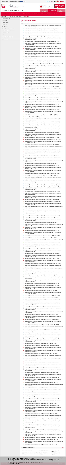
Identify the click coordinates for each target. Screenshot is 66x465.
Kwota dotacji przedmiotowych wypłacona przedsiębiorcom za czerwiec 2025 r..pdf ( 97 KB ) (42, 405)
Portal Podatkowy (5, 26)
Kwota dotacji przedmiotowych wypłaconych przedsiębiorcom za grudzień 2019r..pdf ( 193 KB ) (42, 215)
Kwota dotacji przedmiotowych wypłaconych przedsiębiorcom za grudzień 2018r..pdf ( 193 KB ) (42, 149)
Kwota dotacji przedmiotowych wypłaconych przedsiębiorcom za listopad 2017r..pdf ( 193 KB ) (42, 86)
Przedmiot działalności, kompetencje (8, 30)
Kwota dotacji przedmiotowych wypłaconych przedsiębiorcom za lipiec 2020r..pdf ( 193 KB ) (41, 248)
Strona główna (3, 16)
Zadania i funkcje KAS (6, 18)
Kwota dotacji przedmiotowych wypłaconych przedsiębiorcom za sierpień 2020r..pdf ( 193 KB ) (42, 253)
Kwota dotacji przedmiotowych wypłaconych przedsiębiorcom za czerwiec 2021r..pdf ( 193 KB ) (42, 295)
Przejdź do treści (12, 1)
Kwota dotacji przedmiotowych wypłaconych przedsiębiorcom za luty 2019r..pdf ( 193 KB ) (41, 163)
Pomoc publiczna (26, 16)
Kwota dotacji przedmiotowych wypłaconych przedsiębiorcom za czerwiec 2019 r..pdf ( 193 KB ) (42, 184)
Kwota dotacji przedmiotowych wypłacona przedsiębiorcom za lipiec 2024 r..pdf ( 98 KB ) (41, 353)
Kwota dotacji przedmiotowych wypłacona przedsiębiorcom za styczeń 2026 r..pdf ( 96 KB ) (41, 439)
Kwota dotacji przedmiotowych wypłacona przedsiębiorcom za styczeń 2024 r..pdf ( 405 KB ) (42, 324)
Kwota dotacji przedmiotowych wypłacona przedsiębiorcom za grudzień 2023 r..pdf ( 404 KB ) (42, 319)
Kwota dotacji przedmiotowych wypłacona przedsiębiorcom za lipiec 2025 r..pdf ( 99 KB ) (41, 413)
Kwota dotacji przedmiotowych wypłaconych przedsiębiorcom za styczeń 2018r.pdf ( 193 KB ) (42, 97)
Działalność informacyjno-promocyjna (8, 28)
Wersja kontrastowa (5, 1)
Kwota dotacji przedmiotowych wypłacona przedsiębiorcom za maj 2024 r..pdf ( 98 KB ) (41, 343)
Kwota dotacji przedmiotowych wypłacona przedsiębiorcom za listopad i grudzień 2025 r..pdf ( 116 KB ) (44, 437)
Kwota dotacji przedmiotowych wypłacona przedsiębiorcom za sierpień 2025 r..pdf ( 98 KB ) (41, 418)
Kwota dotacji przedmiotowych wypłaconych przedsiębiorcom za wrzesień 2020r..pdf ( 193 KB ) (42, 258)
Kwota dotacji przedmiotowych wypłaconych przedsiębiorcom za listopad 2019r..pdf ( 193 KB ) (42, 209)
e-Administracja (4, 20)
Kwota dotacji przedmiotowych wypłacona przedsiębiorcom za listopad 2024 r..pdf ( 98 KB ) (41, 372)
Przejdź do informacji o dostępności (21, 1)
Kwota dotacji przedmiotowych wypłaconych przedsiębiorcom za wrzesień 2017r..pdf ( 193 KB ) (42, 73)
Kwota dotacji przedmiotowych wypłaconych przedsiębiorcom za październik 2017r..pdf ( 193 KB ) (43, 75)
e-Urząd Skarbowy (5, 22)
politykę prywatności (15, 463)
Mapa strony (17, 1)
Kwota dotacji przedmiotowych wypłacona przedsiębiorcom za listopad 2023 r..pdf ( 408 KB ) (42, 314)
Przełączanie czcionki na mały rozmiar (24, 1)
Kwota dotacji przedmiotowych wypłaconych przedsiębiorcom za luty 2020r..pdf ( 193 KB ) (41, 222)
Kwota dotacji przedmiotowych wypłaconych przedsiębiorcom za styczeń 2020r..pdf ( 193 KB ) (42, 217)
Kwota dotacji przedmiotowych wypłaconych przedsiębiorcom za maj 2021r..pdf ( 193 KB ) (41, 290)
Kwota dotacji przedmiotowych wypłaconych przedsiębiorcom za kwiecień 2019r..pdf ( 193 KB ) (42, 173)
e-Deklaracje (4, 24)
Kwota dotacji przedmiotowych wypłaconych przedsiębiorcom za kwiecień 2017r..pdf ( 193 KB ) (42, 41)
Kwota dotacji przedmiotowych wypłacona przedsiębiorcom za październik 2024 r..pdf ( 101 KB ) (42, 367)
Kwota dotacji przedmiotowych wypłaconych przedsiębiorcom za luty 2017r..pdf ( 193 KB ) (41, 30)
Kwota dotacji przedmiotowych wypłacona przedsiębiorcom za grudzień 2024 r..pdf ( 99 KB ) (42, 377)
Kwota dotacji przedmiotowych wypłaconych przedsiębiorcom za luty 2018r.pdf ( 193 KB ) (41, 99)
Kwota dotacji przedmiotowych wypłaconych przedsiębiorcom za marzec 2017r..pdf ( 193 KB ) (42, 36)
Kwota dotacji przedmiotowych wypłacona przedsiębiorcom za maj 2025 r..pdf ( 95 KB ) (41, 403)
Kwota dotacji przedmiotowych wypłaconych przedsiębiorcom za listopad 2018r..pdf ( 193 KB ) (42, 144)
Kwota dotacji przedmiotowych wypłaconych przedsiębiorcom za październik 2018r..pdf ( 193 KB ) (43, 139)
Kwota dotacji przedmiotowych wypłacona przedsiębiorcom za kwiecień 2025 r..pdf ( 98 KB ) (42, 398)
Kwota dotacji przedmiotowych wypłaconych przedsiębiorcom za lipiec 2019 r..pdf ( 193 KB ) (42, 186)
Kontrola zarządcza (5, 32)
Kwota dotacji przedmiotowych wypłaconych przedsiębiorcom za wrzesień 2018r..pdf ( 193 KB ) (42, 137)
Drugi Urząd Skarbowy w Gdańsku (12, 10)
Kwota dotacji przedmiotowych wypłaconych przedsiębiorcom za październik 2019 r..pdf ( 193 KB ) (43, 201)
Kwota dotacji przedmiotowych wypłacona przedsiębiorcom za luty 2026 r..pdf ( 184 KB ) (41, 444)
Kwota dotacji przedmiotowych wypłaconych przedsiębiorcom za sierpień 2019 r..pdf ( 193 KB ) (42, 191)
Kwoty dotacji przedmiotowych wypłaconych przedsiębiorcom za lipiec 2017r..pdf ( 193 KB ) (41, 59)
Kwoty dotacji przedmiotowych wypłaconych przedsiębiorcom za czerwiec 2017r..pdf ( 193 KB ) (42, 51)
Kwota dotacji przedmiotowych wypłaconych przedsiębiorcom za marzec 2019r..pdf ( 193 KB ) (42, 165)
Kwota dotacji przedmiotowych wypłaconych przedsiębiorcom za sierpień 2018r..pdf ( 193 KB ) (42, 132)
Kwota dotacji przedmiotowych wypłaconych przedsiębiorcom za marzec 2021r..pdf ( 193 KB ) (42, 283)
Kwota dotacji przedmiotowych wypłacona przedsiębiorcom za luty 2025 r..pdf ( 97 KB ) (41, 387)
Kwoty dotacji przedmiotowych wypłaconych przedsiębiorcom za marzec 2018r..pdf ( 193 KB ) (42, 104)
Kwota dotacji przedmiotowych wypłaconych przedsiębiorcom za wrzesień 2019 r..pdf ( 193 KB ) (42, 199)
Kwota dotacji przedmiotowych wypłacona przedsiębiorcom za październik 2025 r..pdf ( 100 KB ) (42, 429)
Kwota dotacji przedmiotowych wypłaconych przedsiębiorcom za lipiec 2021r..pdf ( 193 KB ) (41, 297)
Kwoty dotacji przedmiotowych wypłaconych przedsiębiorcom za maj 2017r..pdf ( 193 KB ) (41, 46)
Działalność (20, 16)
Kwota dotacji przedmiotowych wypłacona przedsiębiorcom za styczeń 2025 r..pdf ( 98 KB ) (41, 382)
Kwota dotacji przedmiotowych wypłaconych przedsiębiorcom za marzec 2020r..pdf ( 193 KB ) (42, 230)
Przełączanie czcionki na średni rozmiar (25, 1)
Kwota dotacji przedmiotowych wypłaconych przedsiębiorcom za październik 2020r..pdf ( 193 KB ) (43, 263)
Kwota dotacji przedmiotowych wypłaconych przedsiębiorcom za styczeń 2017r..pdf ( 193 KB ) (42, 28)
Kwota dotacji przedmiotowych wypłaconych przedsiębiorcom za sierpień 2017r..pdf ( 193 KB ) (42, 65)
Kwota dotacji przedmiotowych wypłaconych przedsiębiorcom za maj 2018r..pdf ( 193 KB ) (41, 114)
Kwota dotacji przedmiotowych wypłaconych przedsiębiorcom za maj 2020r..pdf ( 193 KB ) (41, 237)
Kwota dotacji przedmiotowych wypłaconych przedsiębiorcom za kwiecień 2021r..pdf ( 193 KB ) (42, 285)
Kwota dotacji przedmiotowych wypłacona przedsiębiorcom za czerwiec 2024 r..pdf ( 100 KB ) (42, 345)
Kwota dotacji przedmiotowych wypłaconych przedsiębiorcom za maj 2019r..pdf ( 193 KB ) (41, 175)
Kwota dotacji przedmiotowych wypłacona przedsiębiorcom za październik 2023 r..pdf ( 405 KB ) (42, 306)
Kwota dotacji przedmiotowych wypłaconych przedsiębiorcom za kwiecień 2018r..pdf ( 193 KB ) (42, 109)
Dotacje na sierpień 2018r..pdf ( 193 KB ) (32, 116)
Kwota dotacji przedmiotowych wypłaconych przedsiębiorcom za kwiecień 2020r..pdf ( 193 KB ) (42, 235)
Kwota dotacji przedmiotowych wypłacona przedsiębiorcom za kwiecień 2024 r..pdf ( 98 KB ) (42, 338)
